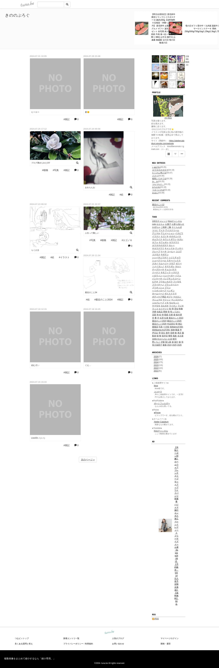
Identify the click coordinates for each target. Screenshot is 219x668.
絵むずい (35, 365)
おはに (155, 193)
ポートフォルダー (162, 403)
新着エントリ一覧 (71, 638)
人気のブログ (118, 638)
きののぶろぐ (17, 15)
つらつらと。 (158, 184)
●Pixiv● (157, 413)
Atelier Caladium (161, 422)
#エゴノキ (127, 240)
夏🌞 (87, 112)
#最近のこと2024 (103, 299)
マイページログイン (170, 638)
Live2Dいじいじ (38, 438)
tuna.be (109, 632)
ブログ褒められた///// (40, 163)
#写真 (56, 170)
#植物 (45, 170)
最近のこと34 (91, 292)
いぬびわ (156, 167)
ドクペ (155, 176)
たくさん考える (159, 173)
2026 (156, 356)
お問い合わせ (118, 644)
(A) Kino (168, 118)
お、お (155, 181)
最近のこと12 (158, 204)
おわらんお (90, 187)
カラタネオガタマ (160, 170)
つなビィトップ (22, 638)
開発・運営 (166, 644)
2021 (156, 371)
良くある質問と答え (24, 644)
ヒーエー (35, 112)
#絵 (121, 194)
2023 (156, 365)
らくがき (35, 250)
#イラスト (64, 257)
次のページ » (88, 459)
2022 (156, 368)
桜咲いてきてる (159, 178)
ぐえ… (88, 365)
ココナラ (158, 392)
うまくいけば (158, 190)
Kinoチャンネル (161, 431)
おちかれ (156, 187)
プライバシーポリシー (73, 644)
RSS (155, 619)
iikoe (156, 386)
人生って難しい (92, 233)
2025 (156, 359)
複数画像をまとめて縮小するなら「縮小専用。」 (29, 658)
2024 (156, 362)
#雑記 (67, 119)
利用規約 (89, 644)
